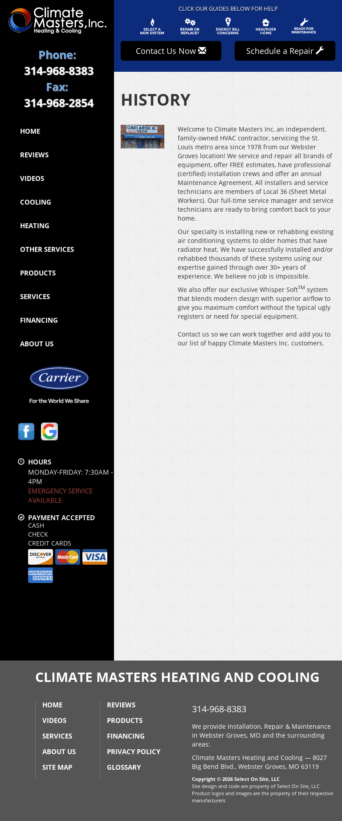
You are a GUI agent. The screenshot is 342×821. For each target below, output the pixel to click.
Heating (34, 225)
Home (30, 131)
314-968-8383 (219, 709)
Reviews (34, 154)
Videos (32, 178)
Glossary (124, 767)
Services (35, 296)
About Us (36, 343)
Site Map (57, 767)
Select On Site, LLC (257, 779)
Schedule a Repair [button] (285, 50)
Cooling (35, 201)
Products (38, 272)
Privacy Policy (133, 751)
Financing (39, 320)
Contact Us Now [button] (171, 50)
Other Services (47, 249)
